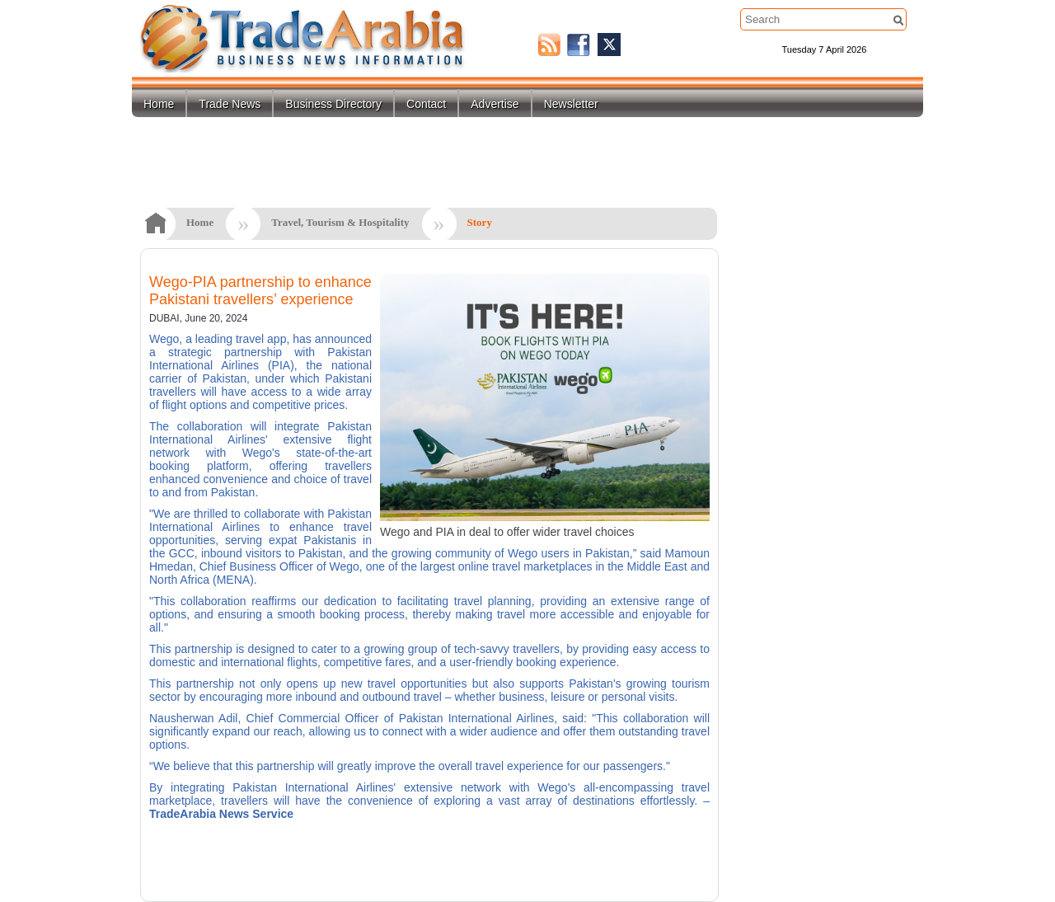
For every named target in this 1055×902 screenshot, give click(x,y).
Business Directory (333, 103)
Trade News (229, 103)
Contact (426, 103)
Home (158, 103)
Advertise (494, 103)
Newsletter (571, 103)
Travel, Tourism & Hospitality (340, 222)
